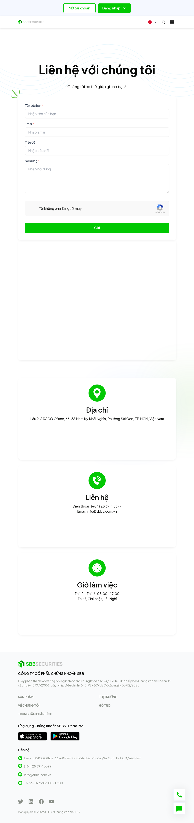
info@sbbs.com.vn (37, 775)
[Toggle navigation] (172, 22)
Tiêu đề (30, 142)
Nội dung (32, 161)
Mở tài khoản (79, 8)
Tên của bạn (34, 105)
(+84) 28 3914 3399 (38, 766)
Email (29, 124)
